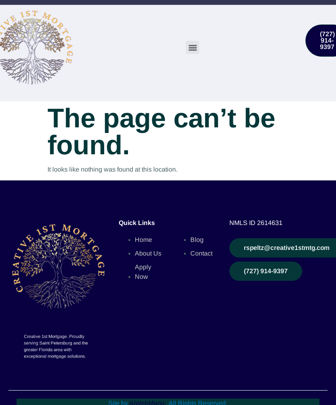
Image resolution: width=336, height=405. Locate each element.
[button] (192, 47)
